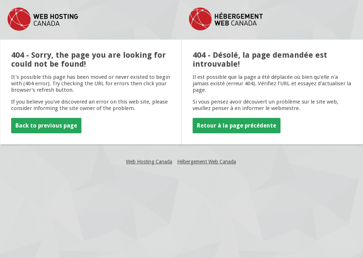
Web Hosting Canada (149, 161)
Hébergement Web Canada (206, 161)
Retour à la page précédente (236, 125)
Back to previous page (46, 125)
